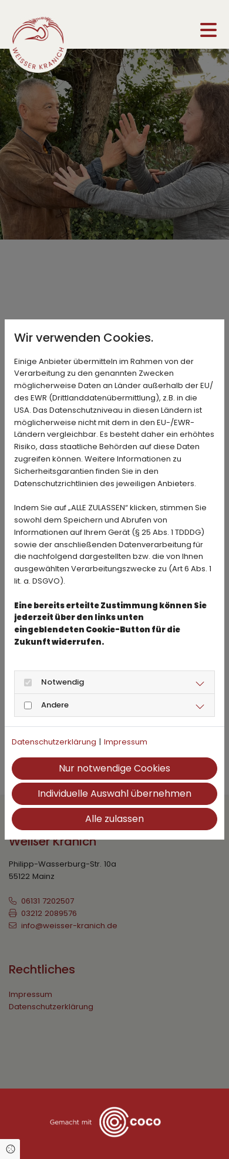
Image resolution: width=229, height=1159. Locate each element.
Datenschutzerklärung (54, 741)
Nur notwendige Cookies (114, 768)
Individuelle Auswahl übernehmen (114, 793)
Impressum (125, 741)
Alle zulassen (114, 819)
